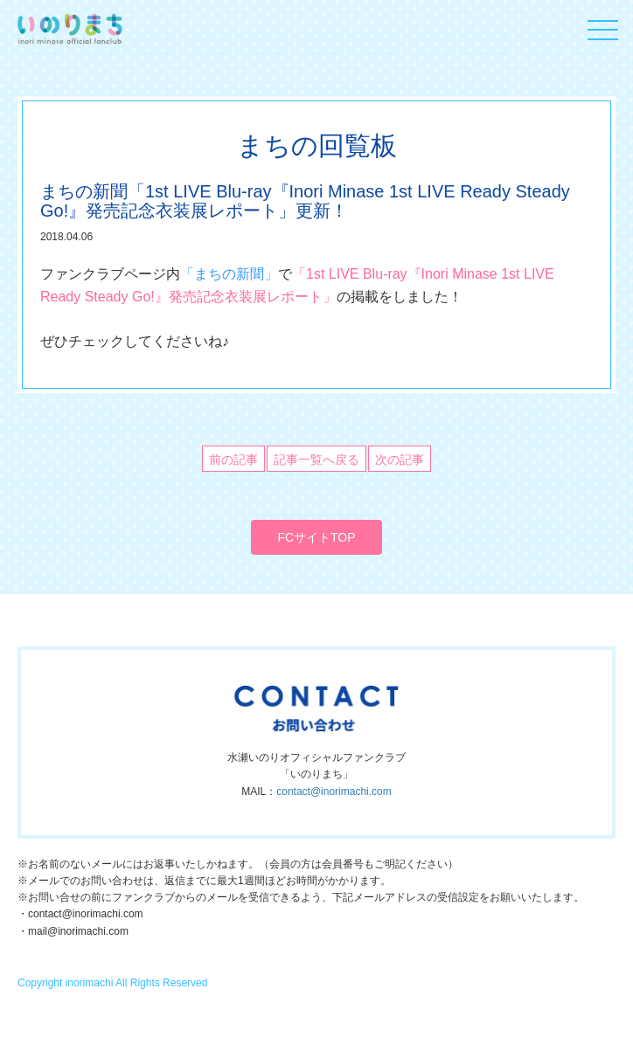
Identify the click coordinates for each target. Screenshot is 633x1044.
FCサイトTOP (316, 537)
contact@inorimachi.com (334, 791)
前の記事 (233, 460)
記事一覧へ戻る (316, 460)
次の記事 (399, 460)
